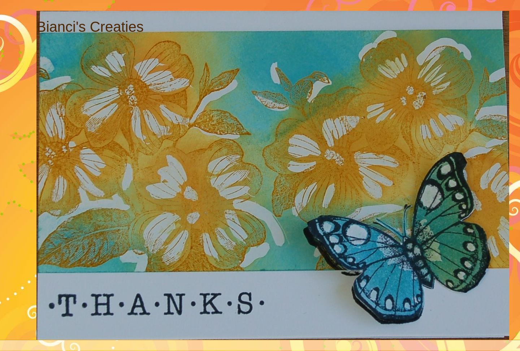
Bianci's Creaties (90, 27)
